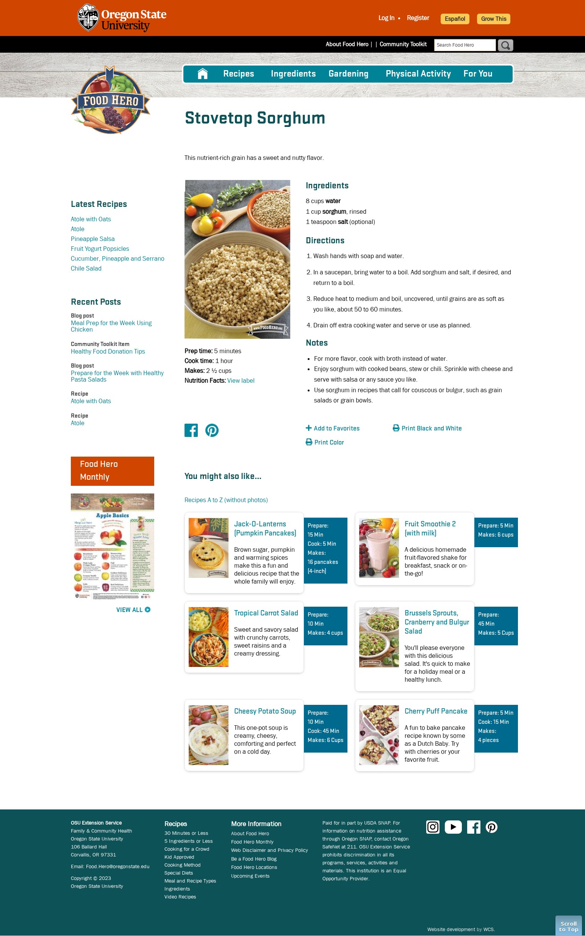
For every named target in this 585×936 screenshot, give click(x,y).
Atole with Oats (91, 219)
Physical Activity (418, 74)
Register (418, 18)
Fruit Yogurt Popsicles (100, 249)
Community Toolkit (403, 44)
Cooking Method (182, 864)
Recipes (238, 74)
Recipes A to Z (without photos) (226, 500)
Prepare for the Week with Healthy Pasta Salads (117, 376)
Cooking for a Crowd (187, 848)
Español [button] (455, 19)
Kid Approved (179, 856)
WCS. (489, 929)
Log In (386, 18)
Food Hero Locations (254, 867)
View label (241, 381)
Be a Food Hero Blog (254, 858)
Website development (451, 929)
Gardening (348, 74)
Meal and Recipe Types (190, 880)
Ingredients (293, 74)
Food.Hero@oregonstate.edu (118, 866)
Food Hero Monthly (252, 841)
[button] (347, 429)
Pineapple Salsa (93, 239)
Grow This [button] (493, 19)
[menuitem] (202, 74)
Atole (77, 229)
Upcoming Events (250, 875)
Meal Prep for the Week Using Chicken (111, 326)
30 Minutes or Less (186, 833)
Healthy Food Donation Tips (108, 351)
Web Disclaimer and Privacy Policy (269, 850)
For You (478, 74)
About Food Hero (352, 44)
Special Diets (178, 872)
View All (129, 610)
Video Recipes (180, 896)
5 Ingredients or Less (188, 840)
